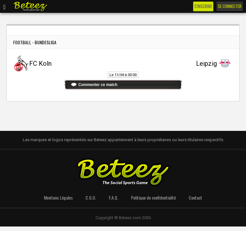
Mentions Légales (58, 197)
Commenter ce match (98, 84)
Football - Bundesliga (34, 42)
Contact (195, 197)
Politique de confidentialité (153, 197)
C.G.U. (91, 197)
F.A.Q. (113, 197)
